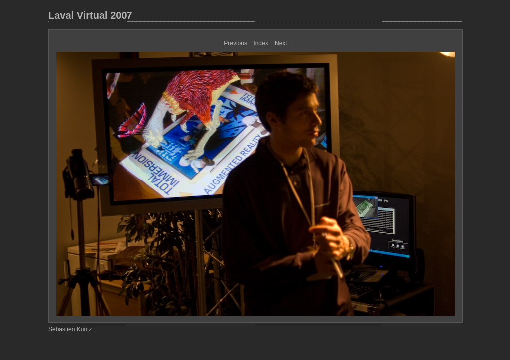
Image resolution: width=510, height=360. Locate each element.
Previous (235, 43)
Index (261, 43)
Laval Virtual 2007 (90, 15)
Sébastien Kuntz (70, 329)
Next (281, 43)
